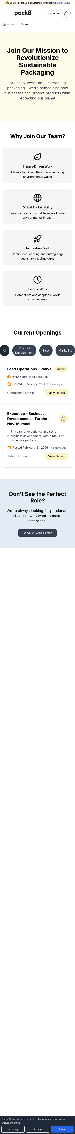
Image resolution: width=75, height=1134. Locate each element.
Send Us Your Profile (37, 533)
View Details (56, 393)
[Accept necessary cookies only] (13, 1129)
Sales (46, 350)
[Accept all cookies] (62, 1129)
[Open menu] (8, 13)
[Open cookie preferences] (37, 1129)
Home (8, 24)
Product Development (24, 350)
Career (25, 24)
